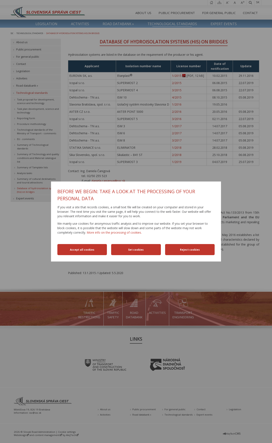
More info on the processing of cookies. (114, 232)
